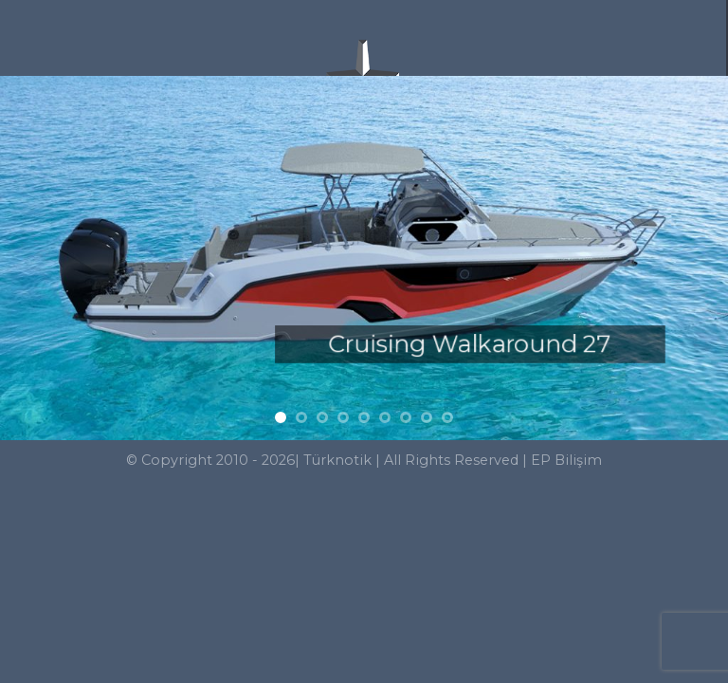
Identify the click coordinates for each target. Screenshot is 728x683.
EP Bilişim (566, 460)
